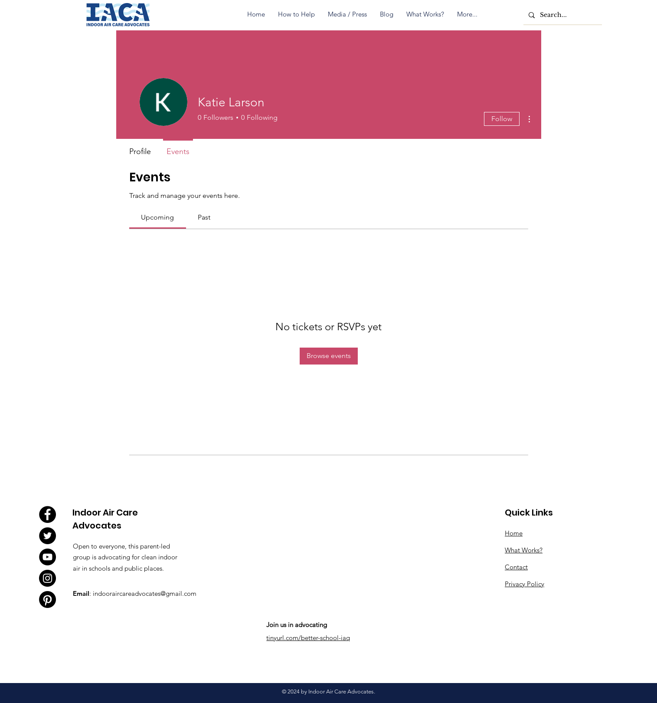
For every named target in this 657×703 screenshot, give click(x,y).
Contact (516, 567)
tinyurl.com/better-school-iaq (308, 638)
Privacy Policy (524, 584)
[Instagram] (47, 578)
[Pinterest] (47, 599)
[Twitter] (47, 535)
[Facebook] (47, 514)
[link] (157, 217)
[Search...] (562, 15)
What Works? (524, 550)
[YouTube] (47, 557)
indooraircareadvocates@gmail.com (144, 593)
